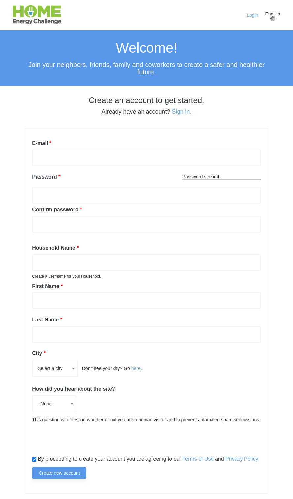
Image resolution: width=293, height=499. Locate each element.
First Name (47, 286)
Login (252, 15)
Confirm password (57, 209)
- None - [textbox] (46, 403)
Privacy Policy (241, 459)
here (136, 368)
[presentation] (82, 438)
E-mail (41, 143)
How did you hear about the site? (73, 389)
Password (46, 177)
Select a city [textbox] (50, 368)
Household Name (55, 248)
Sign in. (182, 111)
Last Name (47, 319)
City (39, 353)
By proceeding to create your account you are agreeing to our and (148, 459)
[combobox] (55, 368)
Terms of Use (197, 459)
